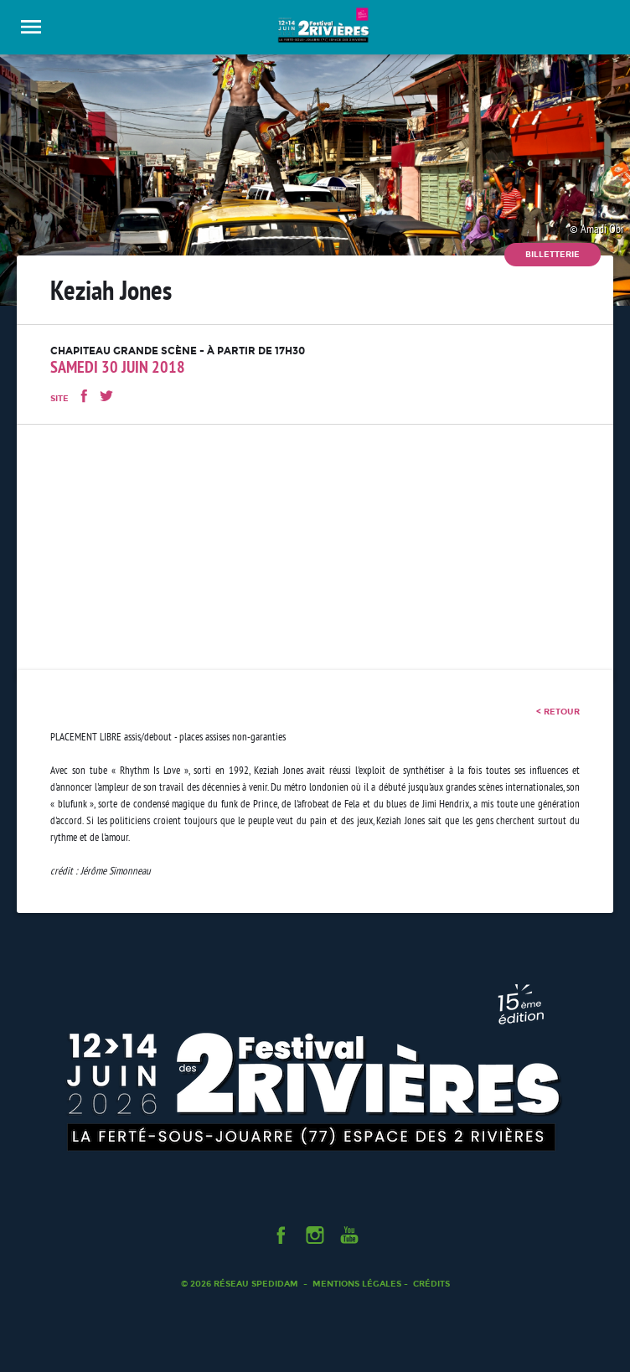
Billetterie (552, 254)
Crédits (431, 1283)
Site (59, 398)
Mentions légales (356, 1283)
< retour (558, 711)
